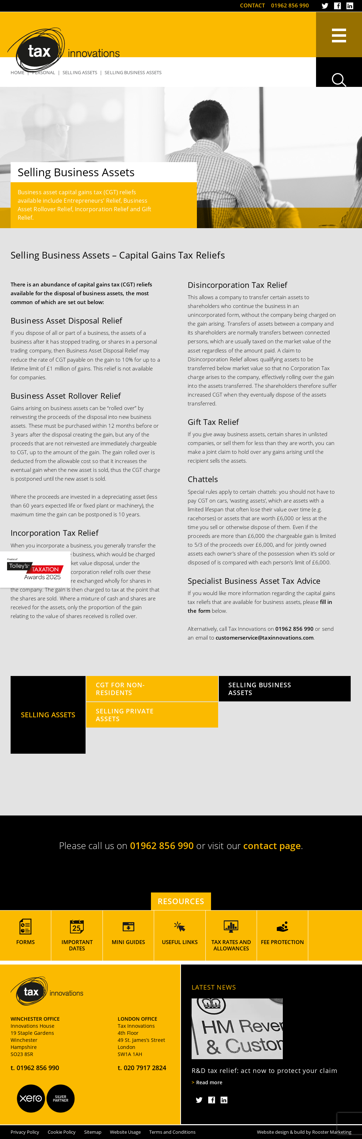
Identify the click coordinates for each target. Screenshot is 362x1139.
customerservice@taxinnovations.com (265, 637)
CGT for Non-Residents (120, 688)
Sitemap (92, 1132)
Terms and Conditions (172, 1132)
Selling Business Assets (259, 688)
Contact (252, 5)
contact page (272, 845)
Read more (209, 1082)
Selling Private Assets (125, 714)
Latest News (214, 987)
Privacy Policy (25, 1132)
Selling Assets (48, 714)
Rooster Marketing (331, 1132)
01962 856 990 (290, 5)
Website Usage (125, 1132)
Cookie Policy (62, 1132)
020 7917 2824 (145, 1067)
